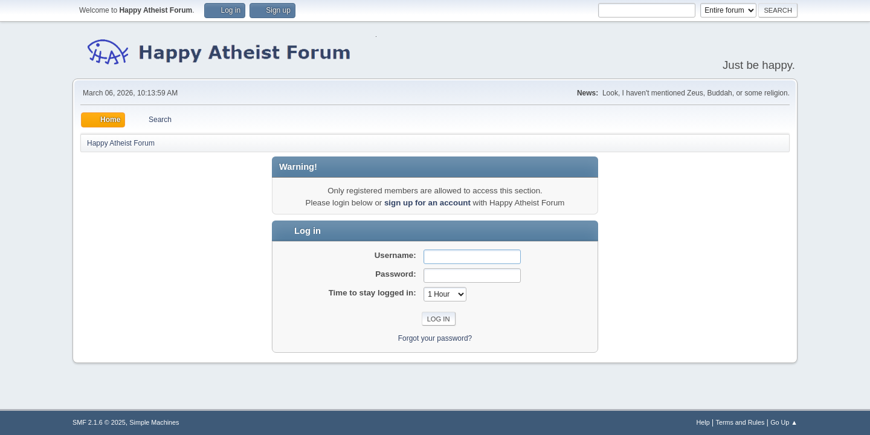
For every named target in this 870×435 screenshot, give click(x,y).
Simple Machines (154, 422)
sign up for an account (427, 202)
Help (703, 422)
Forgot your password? (435, 338)
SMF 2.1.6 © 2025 (99, 422)
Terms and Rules (740, 422)
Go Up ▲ (784, 422)
